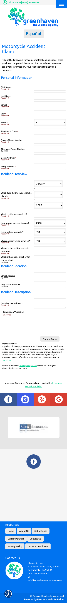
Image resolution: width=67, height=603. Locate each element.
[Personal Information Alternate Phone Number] (50, 149)
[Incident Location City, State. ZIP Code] (50, 284)
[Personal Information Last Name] (50, 95)
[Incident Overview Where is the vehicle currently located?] (50, 249)
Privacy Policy (15, 546)
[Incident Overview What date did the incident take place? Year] (48, 205)
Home (11, 531)
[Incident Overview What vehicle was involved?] (50, 214)
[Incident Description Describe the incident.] (50, 303)
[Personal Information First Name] (50, 87)
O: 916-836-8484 (37, 573)
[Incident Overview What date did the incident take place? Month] (48, 183)
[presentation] (30, 323)
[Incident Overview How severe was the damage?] (50, 223)
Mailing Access (35, 563)
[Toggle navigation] (61, 4)
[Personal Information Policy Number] (50, 166)
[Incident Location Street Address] (50, 275)
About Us (24, 531)
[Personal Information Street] (50, 104)
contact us (6, 360)
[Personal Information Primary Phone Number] (50, 140)
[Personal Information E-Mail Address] (50, 157)
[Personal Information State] (50, 122)
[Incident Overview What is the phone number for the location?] (50, 258)
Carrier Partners (16, 538)
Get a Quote (40, 531)
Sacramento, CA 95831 (40, 570)
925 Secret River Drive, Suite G (44, 566)
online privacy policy (28, 365)
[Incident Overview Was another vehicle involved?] (50, 240)
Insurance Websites (15, 383)
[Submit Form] (49, 339)
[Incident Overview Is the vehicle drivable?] (50, 232)
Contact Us (35, 538)
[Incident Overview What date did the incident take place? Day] (48, 194)
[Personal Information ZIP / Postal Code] (50, 131)
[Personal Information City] (50, 113)
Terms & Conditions (37, 546)
